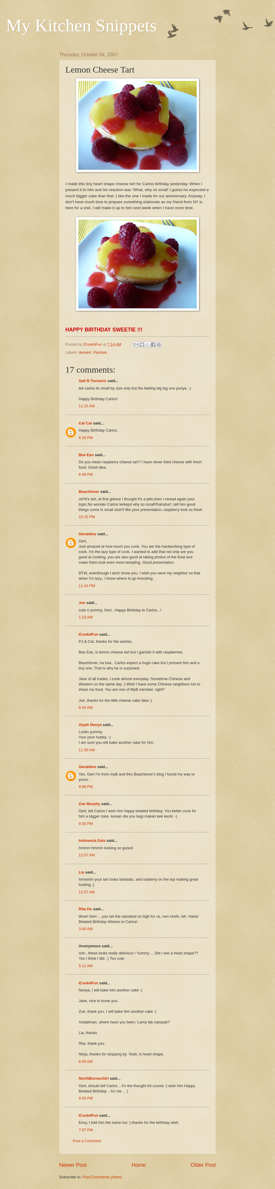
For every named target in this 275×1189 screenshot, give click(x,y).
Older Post (203, 1165)
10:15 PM (87, 517)
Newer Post (73, 1165)
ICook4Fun (88, 634)
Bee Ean (86, 455)
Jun (82, 602)
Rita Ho (85, 909)
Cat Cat (85, 423)
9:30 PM (86, 823)
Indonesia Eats (92, 840)
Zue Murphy (89, 804)
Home (139, 1165)
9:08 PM (86, 786)
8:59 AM (86, 1061)
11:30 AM (87, 750)
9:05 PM (86, 1098)
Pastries (100, 352)
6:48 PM (86, 474)
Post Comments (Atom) (102, 1177)
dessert (85, 352)
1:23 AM (86, 617)
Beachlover (89, 491)
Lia (81, 872)
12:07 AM (87, 855)
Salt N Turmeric (92, 381)
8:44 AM (86, 707)
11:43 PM (87, 586)
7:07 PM (86, 1130)
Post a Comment (87, 1141)
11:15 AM (87, 406)
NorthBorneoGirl (94, 1078)
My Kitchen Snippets (81, 25)
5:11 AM (86, 966)
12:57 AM (87, 892)
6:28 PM (86, 437)
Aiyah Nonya (90, 724)
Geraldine (87, 534)
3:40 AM (86, 929)
